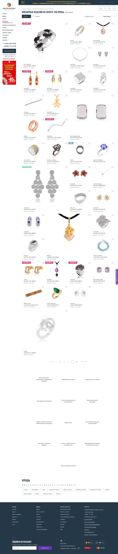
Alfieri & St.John (67, 489)
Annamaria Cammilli (95, 489)
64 (76, 361)
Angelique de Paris (81, 489)
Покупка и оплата (7, 32)
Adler (43, 489)
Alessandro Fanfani (54, 489)
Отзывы (5, 27)
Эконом (4, 18)
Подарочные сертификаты (9, 25)
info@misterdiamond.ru (90, 517)
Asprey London (27, 494)
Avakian (58, 494)
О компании (6, 35)
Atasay (37, 494)
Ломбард (5, 37)
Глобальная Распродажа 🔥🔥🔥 (8, 22)
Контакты (5, 40)
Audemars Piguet (47, 494)
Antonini (107, 489)
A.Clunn (26, 489)
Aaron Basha (35, 489)
